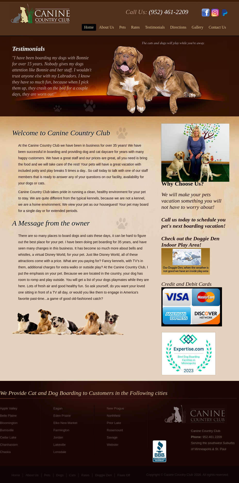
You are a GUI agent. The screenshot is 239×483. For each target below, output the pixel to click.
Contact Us (217, 27)
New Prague (115, 408)
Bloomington (8, 423)
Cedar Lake (8, 437)
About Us (106, 27)
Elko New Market (65, 423)
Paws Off (123, 475)
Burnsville (7, 430)
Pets (122, 27)
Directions (178, 27)
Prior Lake (114, 423)
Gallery (197, 27)
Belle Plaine (8, 415)
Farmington (61, 430)
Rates (135, 27)
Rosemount (115, 430)
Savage (112, 437)
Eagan (58, 408)
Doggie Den (103, 475)
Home (89, 27)
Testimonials (155, 27)
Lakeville (59, 444)
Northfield (113, 415)
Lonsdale (59, 452)
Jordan (58, 437)
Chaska (5, 452)
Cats (72, 475)
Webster (112, 444)
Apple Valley (8, 408)
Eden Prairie (62, 415)
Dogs (59, 475)
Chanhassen (9, 444)
